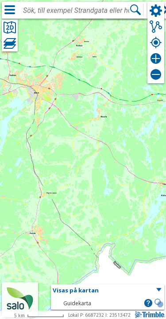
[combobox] (76, 10)
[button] (107, 290)
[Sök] (135, 10)
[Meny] (10, 10)
